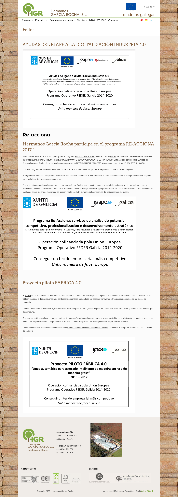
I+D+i (92, 20)
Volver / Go (147, 491)
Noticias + (82, 20)
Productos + (41, 20)
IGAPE (113, 156)
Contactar (113, 20)
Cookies (139, 491)
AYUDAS (101, 20)
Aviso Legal (108, 491)
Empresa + (27, 20)
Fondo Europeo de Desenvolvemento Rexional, (88, 328)
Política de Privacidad (124, 491)
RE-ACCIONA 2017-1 (85, 156)
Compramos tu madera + (62, 20)
